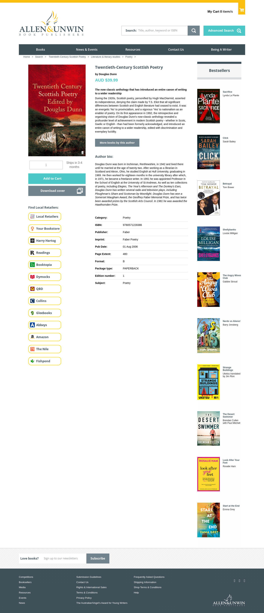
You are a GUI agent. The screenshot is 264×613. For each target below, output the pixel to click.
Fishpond (43, 361)
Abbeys (41, 325)
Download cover (53, 191)
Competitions (26, 577)
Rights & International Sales (91, 587)
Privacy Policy (84, 597)
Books (40, 49)
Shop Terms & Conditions (147, 587)
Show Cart (241, 8)
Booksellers (25, 582)
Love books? (29, 558)
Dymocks (43, 277)
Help (136, 592)
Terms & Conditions (87, 592)
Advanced (221, 30)
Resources (132, 49)
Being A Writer (221, 49)
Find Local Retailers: (43, 207)
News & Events (86, 49)
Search (131, 30)
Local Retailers (47, 216)
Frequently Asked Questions (149, 577)
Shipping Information (145, 582)
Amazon (42, 337)
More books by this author (117, 142)
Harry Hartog (46, 241)
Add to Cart (52, 178)
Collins (41, 301)
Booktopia (44, 265)
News (22, 603)
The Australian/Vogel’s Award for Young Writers (101, 603)
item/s (220, 11)
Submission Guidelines (88, 577)
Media (22, 587)
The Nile (42, 349)
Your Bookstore (48, 228)
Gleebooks (44, 313)
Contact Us (176, 49)
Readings (43, 253)
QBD (39, 289)
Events (22, 597)
